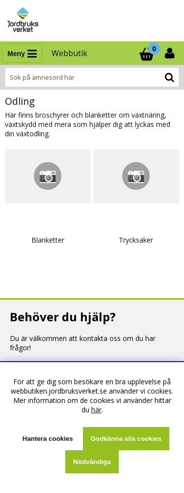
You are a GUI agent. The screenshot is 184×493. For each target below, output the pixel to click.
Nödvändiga (91, 461)
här (96, 409)
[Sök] (92, 77)
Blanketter (47, 240)
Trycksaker (136, 240)
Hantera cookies (48, 438)
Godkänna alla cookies (126, 438)
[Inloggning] (171, 53)
